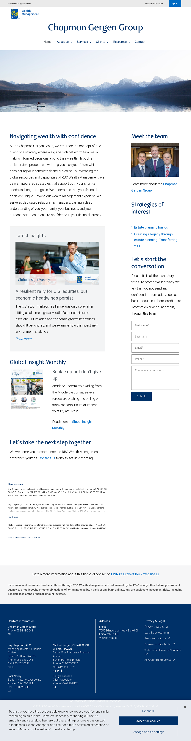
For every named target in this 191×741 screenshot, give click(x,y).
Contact (140, 41)
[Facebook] (62, 671)
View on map (107, 637)
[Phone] (155, 359)
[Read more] (13, 517)
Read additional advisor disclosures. (24, 537)
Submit (142, 396)
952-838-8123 (70, 683)
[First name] (155, 325)
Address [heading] (104, 621)
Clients (102, 41)
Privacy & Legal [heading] (155, 621)
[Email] (155, 348)
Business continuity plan (158, 644)
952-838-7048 (25, 659)
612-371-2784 (25, 683)
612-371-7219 (70, 663)
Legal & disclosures (155, 632)
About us (64, 41)
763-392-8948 (21, 687)
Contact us (47, 458)
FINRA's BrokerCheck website (133, 574)
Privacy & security (155, 626)
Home (47, 41)
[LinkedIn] (13, 667)
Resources (121, 41)
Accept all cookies (148, 720)
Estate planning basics (151, 227)
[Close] (185, 707)
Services (84, 41)
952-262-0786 (21, 663)
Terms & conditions (156, 638)
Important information (154, 3)
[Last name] (155, 336)
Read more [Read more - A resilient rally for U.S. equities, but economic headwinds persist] (23, 339)
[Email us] (9, 634)
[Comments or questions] (155, 378)
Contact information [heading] (21, 621)
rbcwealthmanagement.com (19, 3)
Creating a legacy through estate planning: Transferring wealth (155, 239)
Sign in (175, 3)
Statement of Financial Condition (163, 650)
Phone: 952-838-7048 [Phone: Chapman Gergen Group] (20, 630)
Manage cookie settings (148, 732)
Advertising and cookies (158, 659)
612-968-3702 (66, 667)
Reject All (148, 711)
